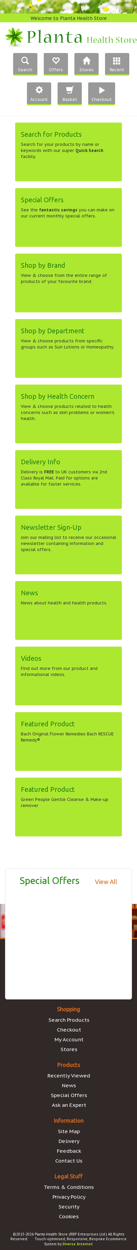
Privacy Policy (69, 1196)
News (69, 1085)
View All (106, 881)
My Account (69, 1039)
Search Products (69, 1019)
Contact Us (68, 1160)
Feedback (69, 1150)
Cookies (69, 1216)
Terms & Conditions (69, 1186)
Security (69, 1206)
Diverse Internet (78, 1244)
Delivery (69, 1141)
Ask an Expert (69, 1104)
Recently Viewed (68, 1075)
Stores (69, 1049)
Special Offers (69, 1095)
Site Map (69, 1131)
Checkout (69, 1029)
